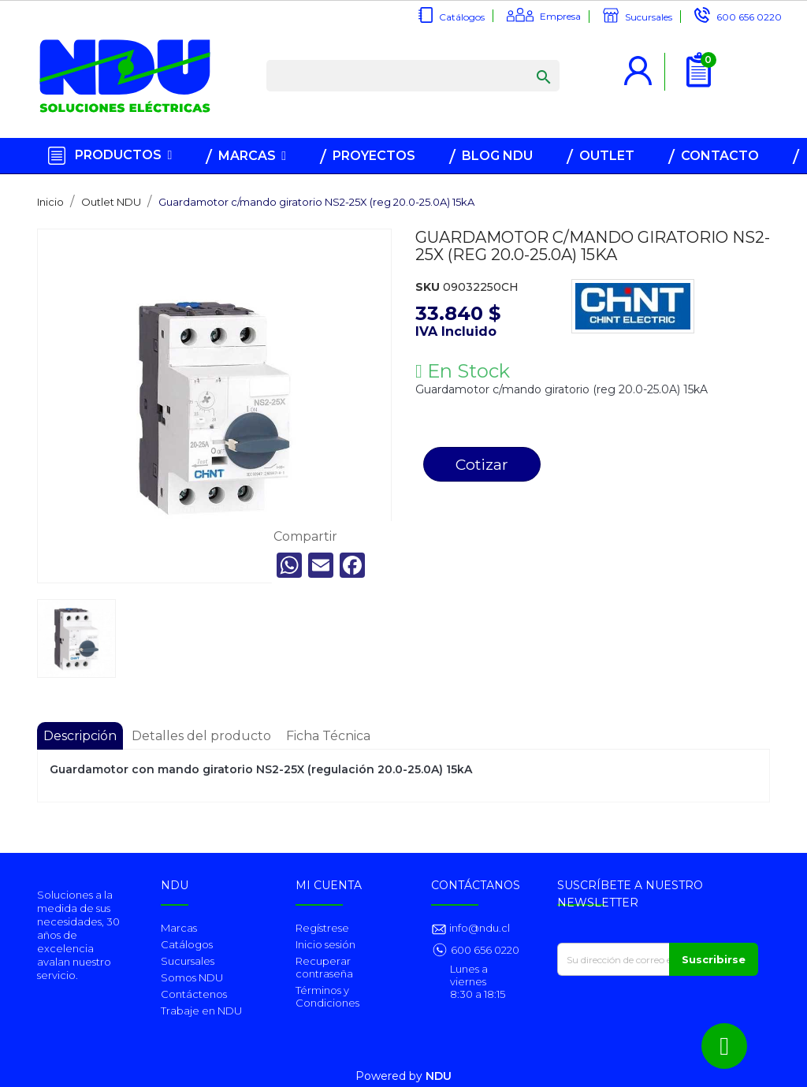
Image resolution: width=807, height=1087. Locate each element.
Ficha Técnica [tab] (328, 735)
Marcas (179, 927)
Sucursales (648, 17)
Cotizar (482, 464)
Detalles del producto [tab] (201, 735)
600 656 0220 (749, 17)
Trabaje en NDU (201, 1010)
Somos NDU (192, 977)
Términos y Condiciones (327, 996)
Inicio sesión (325, 944)
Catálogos (462, 17)
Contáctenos (194, 994)
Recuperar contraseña (324, 967)
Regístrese (322, 927)
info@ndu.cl (478, 927)
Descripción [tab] (80, 735)
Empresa (560, 16)
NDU (439, 1076)
